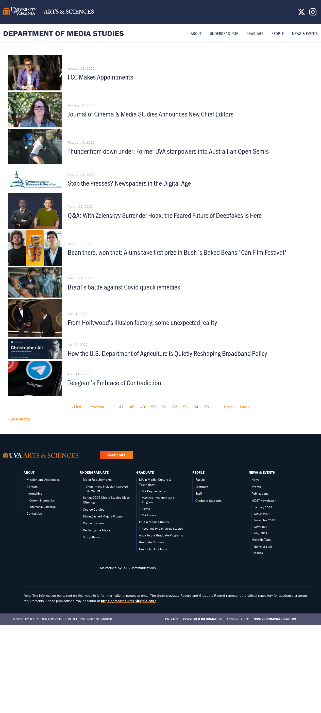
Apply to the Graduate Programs (161, 535)
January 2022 (263, 507)
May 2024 (260, 533)
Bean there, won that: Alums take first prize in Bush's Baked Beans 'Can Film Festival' (177, 252)
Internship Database (42, 507)
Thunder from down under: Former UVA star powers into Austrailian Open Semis (168, 151)
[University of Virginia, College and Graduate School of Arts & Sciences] (48, 12)
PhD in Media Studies (154, 522)
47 (121, 406)
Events (256, 487)
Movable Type (261, 539)
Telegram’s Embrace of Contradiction (114, 382)
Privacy (171, 619)
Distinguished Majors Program (104, 516)
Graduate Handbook (153, 549)
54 (196, 406)
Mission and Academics (43, 479)
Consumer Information (202, 619)
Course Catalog (93, 509)
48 (132, 406)
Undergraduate (224, 33)
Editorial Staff (263, 546)
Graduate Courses (151, 542)
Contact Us (34, 513)
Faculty (200, 479)
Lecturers (201, 487)
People (278, 33)
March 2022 (262, 514)
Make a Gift (116, 455)
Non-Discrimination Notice (275, 619)
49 (142, 406)
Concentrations (93, 523)
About (196, 33)
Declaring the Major (96, 530)
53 (185, 406)
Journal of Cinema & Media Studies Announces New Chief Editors (150, 113)
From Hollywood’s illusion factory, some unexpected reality (142, 322)
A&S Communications (139, 568)
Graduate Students (208, 500)
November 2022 (264, 520)
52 (174, 406)
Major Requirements (97, 479)
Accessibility (238, 619)
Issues (258, 553)
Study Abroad (92, 537)
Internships (34, 493)
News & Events (305, 33)
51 (164, 406)
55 (206, 406)
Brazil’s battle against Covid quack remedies (124, 286)
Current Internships (42, 500)
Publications (259, 493)
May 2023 (260, 527)
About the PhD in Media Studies (162, 528)
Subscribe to (19, 418)
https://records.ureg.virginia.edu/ (128, 601)
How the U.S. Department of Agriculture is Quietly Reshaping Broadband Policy (167, 353)
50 (153, 406)
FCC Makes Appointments (100, 76)
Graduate (254, 33)
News (255, 479)
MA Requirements (153, 491)
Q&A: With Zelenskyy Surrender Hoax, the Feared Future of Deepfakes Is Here (165, 215)
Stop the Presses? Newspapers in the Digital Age (129, 182)
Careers (32, 487)
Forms (146, 509)
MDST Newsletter (263, 500)
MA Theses (149, 515)
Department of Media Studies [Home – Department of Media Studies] (63, 33)
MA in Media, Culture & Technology (155, 482)
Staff (198, 493)
